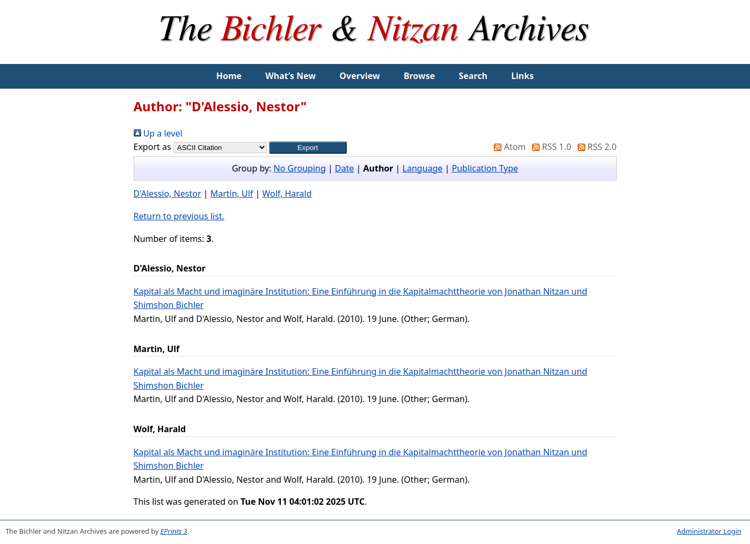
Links (522, 76)
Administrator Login (709, 531)
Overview (359, 76)
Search (473, 76)
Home (229, 76)
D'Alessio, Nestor (167, 193)
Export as (152, 147)
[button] (308, 147)
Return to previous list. (179, 216)
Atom (508, 147)
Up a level (158, 133)
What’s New (290, 76)
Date (344, 168)
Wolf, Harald (287, 193)
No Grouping (300, 168)
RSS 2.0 (594, 147)
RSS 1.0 (549, 147)
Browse (419, 76)
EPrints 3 (174, 531)
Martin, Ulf (231, 193)
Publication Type (485, 168)
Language (423, 168)
